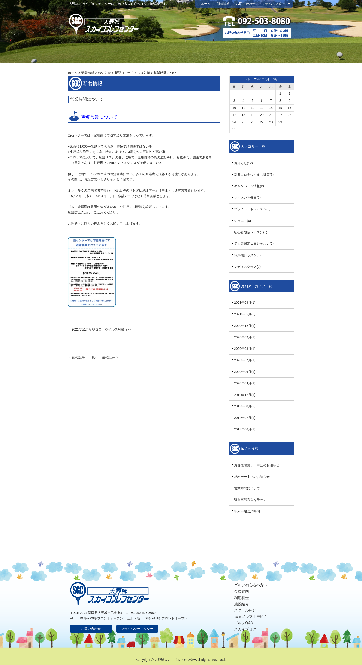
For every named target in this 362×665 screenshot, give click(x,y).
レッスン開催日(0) (247, 197)
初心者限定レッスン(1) (250, 232)
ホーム (206, 4)
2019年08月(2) (244, 406)
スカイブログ (245, 629)
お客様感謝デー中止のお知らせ (256, 465)
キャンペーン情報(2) (249, 186)
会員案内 (241, 591)
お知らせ (104, 73)
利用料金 (241, 598)
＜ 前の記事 (76, 357)
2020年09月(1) (244, 337)
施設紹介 (241, 604)
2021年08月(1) (244, 302)
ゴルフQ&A (243, 623)
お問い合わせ (245, 4)
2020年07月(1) (244, 360)
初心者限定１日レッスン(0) (254, 243)
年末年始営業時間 (247, 511)
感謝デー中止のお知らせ (252, 477)
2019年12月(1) (244, 395)
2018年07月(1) (244, 418)
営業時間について (247, 488)
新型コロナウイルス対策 (132, 73)
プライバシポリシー (276, 4)
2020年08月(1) (244, 348)
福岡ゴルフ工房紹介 (250, 617)
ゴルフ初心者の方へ (250, 585)
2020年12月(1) (244, 326)
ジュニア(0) (242, 221)
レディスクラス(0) (247, 267)
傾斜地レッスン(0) (247, 255)
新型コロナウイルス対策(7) (254, 174)
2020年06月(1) (244, 372)
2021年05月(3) (244, 314)
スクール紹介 (245, 610)
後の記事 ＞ (110, 357)
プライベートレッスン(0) (252, 209)
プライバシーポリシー (137, 629)
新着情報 (223, 4)
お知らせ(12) (243, 163)
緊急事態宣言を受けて (250, 500)
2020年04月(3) (244, 383)
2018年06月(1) (244, 429)
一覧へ (93, 357)
